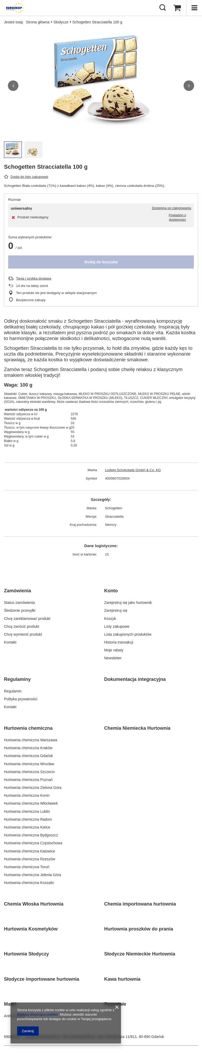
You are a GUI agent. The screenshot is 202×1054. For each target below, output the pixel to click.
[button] (13, 85)
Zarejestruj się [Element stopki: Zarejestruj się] (115, 610)
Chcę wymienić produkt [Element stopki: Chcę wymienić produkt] (23, 634)
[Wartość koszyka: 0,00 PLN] (177, 8)
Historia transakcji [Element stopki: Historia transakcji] (118, 642)
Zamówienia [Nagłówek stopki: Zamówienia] (17, 590)
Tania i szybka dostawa (33, 278)
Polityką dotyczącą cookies (37, 1014)
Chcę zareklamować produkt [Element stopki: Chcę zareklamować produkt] (27, 618)
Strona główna (38, 22)
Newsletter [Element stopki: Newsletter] (113, 658)
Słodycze (60, 22)
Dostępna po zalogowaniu (171, 208)
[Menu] (194, 8)
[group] (101, 85)
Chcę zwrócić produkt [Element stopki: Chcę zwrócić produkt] (21, 626)
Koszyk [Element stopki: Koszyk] (110, 618)
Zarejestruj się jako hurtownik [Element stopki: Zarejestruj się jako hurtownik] (128, 602)
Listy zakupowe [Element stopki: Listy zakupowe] (116, 626)
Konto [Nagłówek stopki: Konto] (111, 590)
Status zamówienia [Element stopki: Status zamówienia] (19, 602)
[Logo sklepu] (14, 8)
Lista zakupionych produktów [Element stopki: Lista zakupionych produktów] (128, 634)
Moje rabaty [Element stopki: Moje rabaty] (113, 650)
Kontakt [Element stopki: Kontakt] (10, 642)
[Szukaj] (162, 8)
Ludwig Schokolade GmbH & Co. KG (133, 470)
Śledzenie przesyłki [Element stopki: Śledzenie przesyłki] (20, 610)
